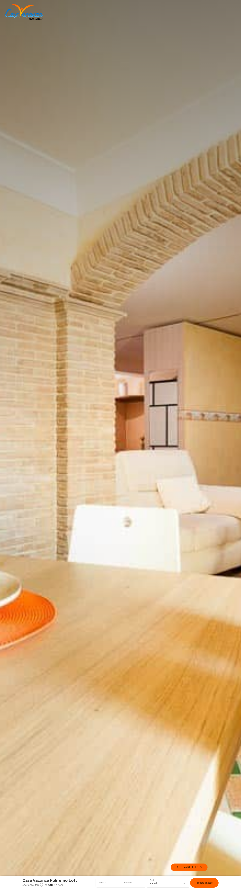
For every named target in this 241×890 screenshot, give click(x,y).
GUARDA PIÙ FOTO (189, 867)
